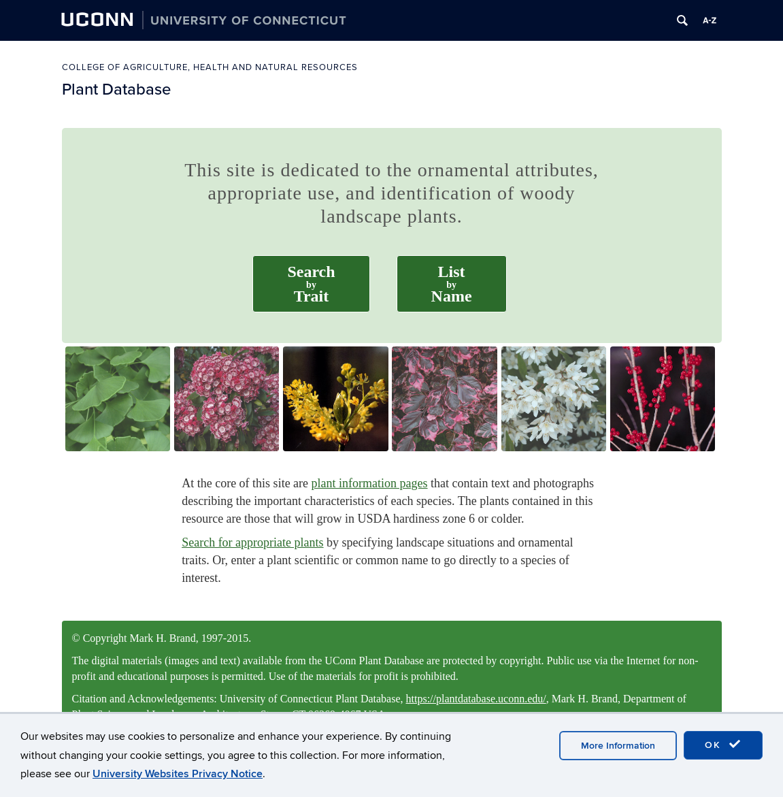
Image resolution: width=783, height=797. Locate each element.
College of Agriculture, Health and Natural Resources (210, 67)
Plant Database (116, 89)
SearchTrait (311, 284)
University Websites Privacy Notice (178, 774)
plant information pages (370, 483)
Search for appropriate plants (252, 542)
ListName (451, 284)
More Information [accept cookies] (618, 747)
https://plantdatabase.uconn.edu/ (476, 698)
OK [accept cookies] (723, 746)
